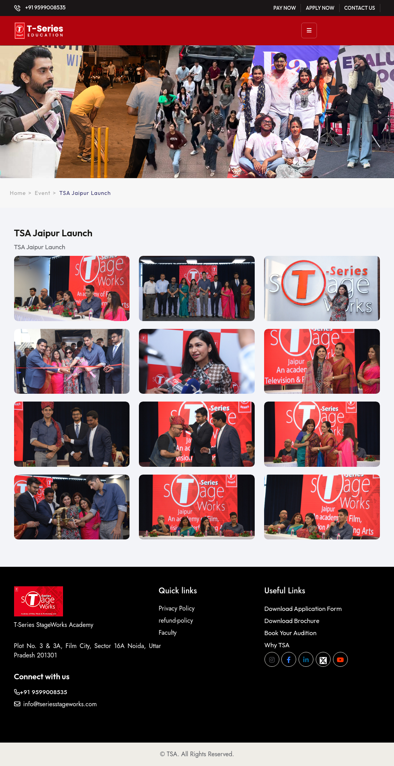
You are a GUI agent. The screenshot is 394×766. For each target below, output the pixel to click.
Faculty (168, 632)
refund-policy (176, 620)
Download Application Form (303, 608)
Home (18, 192)
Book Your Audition (290, 633)
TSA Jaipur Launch (85, 192)
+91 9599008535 (40, 7)
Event (42, 192)
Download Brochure (292, 621)
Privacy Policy (177, 608)
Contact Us (359, 8)
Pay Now (284, 8)
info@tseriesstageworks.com (55, 704)
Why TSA (277, 645)
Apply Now (320, 8)
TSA (172, 754)
